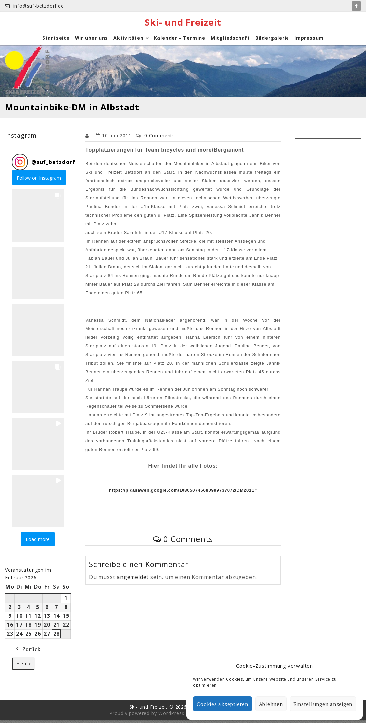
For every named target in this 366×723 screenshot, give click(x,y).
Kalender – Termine (179, 41)
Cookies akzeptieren (222, 704)
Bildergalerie (272, 41)
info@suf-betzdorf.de (34, 6)
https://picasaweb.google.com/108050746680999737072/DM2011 (181, 493)
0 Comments (159, 138)
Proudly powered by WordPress (146, 716)
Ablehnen (271, 704)
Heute (24, 666)
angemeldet (133, 580)
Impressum (309, 41)
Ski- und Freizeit (183, 23)
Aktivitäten (128, 41)
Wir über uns (91, 41)
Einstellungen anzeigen (323, 704)
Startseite (56, 41)
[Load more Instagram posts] (38, 542)
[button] (38, 218)
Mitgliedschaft (230, 41)
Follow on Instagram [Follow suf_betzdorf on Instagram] (39, 181)
